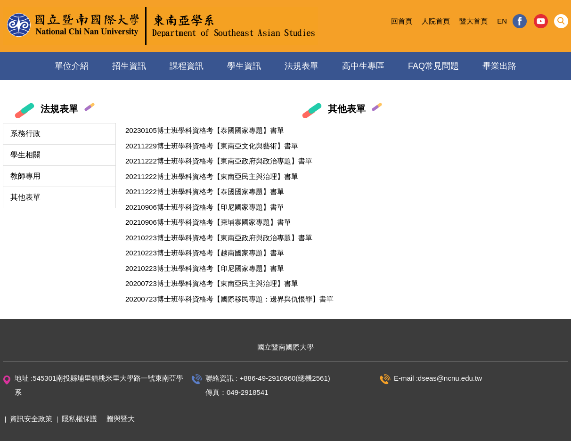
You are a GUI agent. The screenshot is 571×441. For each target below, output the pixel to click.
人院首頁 (436, 21)
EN (502, 21)
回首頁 (401, 21)
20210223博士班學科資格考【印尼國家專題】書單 (204, 268)
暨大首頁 (473, 21)
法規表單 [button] (301, 66)
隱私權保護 (79, 419)
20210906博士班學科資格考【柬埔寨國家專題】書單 (208, 222)
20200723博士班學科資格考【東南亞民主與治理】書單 (211, 283)
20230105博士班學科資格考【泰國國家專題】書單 (204, 130)
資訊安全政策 (31, 419)
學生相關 (25, 155)
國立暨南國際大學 (285, 347)
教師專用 (25, 176)
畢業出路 (499, 66)
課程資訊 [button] (187, 66)
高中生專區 (363, 66)
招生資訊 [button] (129, 66)
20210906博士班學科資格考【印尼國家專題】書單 (204, 207)
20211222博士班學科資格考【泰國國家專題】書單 (204, 192)
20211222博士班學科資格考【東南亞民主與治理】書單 (211, 176)
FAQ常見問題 (433, 66)
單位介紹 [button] (72, 66)
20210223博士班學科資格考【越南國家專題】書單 (204, 253)
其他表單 (25, 197)
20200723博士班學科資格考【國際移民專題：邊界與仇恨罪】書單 (229, 299)
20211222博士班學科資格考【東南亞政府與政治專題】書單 (218, 161)
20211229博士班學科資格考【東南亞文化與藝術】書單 (211, 146)
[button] (561, 21)
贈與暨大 (120, 419)
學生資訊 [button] (244, 66)
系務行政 (25, 134)
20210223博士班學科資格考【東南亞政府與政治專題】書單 (218, 238)
